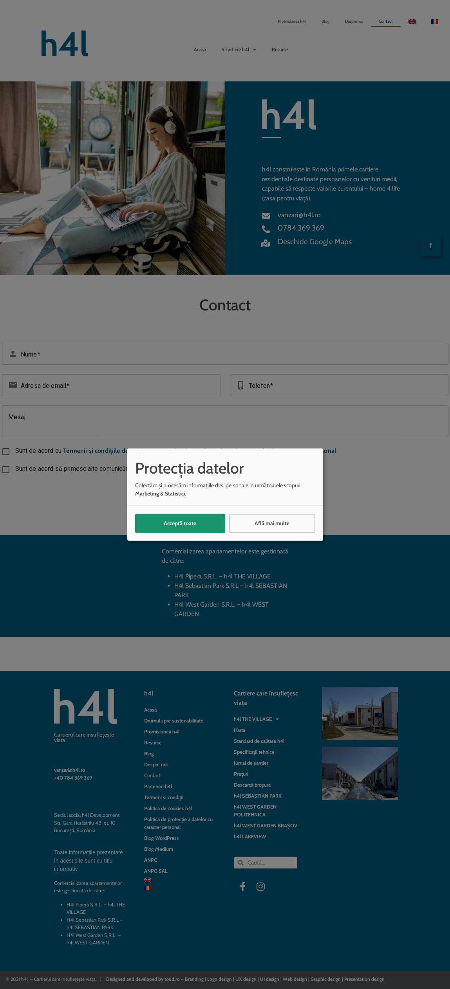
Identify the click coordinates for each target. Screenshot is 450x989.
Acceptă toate (180, 523)
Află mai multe (272, 523)
